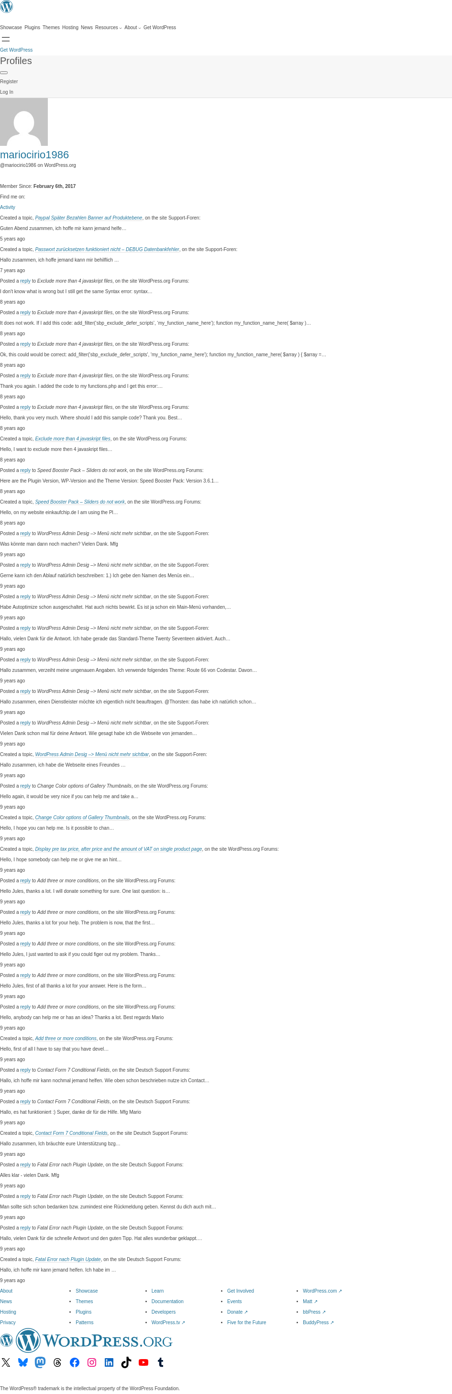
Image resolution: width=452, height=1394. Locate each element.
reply (25, 281)
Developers (164, 1312)
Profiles (16, 60)
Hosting (8, 1312)
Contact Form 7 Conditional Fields (71, 1133)
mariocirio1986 (34, 155)
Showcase (87, 1291)
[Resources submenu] (108, 27)
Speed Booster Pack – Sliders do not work (79, 502)
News (6, 1301)
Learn (158, 1291)
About (6, 1291)
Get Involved (240, 1291)
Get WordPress (16, 50)
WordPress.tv (169, 1322)
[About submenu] (132, 27)
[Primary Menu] (4, 72)
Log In (6, 92)
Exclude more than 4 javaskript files (72, 438)
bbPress (314, 1312)
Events (234, 1301)
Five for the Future (246, 1322)
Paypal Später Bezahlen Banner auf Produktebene (88, 217)
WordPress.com (322, 1291)
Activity (7, 207)
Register (9, 81)
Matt (310, 1301)
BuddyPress (318, 1322)
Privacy (8, 1322)
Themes (84, 1301)
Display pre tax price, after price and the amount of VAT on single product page (118, 849)
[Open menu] (5, 39)
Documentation (168, 1301)
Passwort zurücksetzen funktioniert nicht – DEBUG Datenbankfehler (107, 249)
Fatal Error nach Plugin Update (67, 1259)
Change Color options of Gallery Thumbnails (82, 817)
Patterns (84, 1322)
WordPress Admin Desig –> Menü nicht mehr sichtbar (92, 754)
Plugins (83, 1312)
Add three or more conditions (65, 1038)
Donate (237, 1312)
